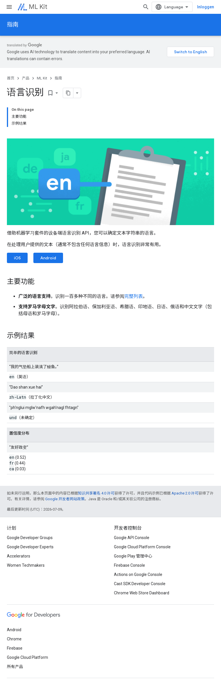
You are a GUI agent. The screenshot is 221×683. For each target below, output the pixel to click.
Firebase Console (129, 565)
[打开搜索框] (145, 6)
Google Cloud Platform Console (142, 547)
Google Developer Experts (30, 547)
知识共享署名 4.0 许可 (96, 493)
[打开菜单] (9, 7)
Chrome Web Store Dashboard (141, 593)
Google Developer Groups (30, 537)
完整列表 (133, 296)
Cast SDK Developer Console (139, 583)
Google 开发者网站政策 (65, 499)
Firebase (14, 648)
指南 (12, 24)
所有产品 (15, 666)
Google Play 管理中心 (133, 556)
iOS (17, 257)
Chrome (14, 639)
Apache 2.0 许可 (185, 493)
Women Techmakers (26, 565)
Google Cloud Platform (27, 657)
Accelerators (18, 556)
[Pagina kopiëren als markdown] (68, 93)
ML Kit (38, 7)
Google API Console (131, 537)
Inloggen (205, 7)
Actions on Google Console (138, 574)
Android (48, 257)
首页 (10, 78)
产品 (25, 78)
